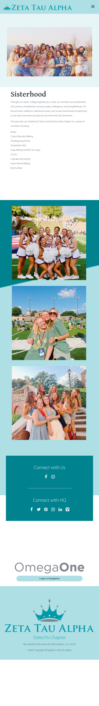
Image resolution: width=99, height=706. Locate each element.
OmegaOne (50, 650)
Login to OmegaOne (49, 578)
